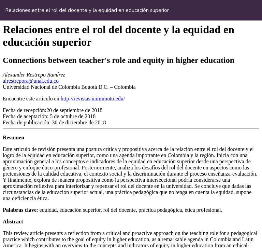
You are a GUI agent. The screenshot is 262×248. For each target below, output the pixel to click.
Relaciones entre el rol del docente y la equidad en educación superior (87, 10)
